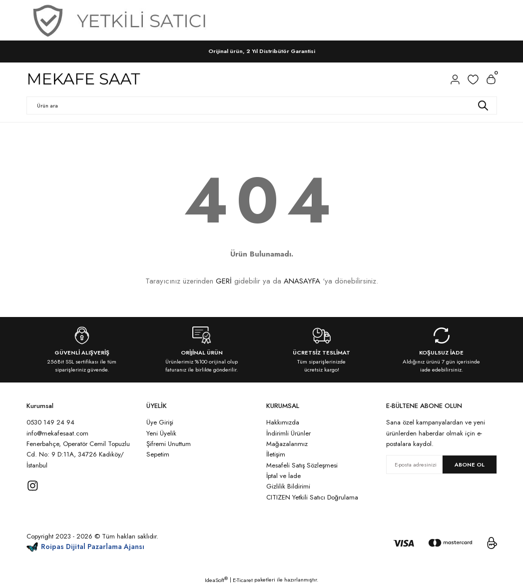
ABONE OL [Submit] (470, 464)
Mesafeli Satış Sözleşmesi (302, 465)
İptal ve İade (283, 475)
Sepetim (157, 454)
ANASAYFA (302, 281)
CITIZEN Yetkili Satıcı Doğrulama (312, 497)
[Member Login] (455, 80)
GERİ (224, 281)
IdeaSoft (216, 580)
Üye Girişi (159, 422)
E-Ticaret (243, 580)
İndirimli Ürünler (288, 433)
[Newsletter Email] (441, 464)
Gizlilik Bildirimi (288, 486)
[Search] (261, 105)
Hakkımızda (282, 422)
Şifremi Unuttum (168, 443)
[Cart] (491, 80)
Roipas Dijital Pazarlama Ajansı (85, 547)
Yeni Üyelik (161, 433)
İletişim (275, 454)
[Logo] (83, 79)
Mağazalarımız (287, 443)
